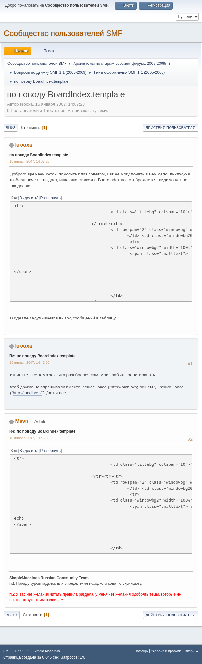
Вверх (12, 615)
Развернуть (50, 198)
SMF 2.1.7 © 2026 (17, 651)
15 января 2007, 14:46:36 (29, 438)
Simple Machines (46, 651)
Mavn (21, 421)
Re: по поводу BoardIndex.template (42, 356)
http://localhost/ (27, 392)
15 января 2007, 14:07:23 (29, 161)
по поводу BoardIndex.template (38, 155)
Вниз (10, 128)
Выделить (28, 198)
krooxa (23, 145)
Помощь (141, 651)
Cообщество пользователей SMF (63, 33)
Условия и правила (166, 651)
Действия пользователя (170, 128)
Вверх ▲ (192, 651)
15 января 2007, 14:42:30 (29, 362)
